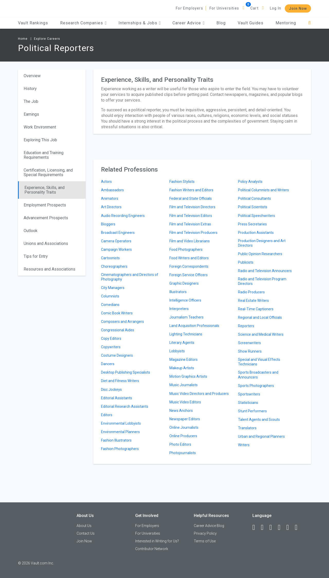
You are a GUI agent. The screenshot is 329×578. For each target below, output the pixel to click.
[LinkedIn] (264, 527)
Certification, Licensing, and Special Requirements (48, 172)
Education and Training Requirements (43, 155)
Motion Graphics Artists (188, 376)
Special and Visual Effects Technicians (259, 361)
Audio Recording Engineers (123, 216)
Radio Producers (251, 292)
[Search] (309, 23)
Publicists (245, 262)
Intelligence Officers (185, 300)
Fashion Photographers (120, 449)
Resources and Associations (49, 269)
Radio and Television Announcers (265, 271)
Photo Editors (180, 444)
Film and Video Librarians (189, 241)
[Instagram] (281, 527)
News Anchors (181, 410)
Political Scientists (252, 207)
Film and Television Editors (190, 216)
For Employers (189, 8)
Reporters (246, 326)
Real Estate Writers (253, 300)
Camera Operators (116, 241)
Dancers (107, 364)
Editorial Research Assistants (124, 406)
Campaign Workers (116, 249)
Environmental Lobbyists (121, 423)
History (30, 88)
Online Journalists (183, 427)
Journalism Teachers (186, 317)
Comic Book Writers (117, 313)
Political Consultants (254, 198)
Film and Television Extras (190, 224)
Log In (275, 8)
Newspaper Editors (184, 419)
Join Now (298, 8)
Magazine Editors (183, 359)
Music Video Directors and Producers (199, 394)
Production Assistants (256, 233)
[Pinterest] (290, 527)
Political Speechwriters (256, 216)
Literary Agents (181, 343)
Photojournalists (182, 453)
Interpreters (179, 309)
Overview (32, 75)
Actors (106, 182)
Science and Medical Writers (261, 334)
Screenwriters (249, 343)
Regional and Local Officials (260, 317)
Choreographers (114, 266)
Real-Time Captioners (255, 309)
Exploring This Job (40, 139)
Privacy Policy (205, 533)
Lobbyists (177, 351)
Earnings (31, 114)
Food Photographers (186, 249)
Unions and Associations (46, 243)
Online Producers (183, 436)
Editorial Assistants (116, 398)
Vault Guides (250, 23)
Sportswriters (249, 394)
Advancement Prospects (46, 217)
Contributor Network (151, 549)
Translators (247, 428)
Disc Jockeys (111, 389)
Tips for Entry (36, 256)
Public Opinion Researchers (260, 254)
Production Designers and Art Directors (262, 243)
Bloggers (108, 224)
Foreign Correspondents (188, 266)
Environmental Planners (120, 432)
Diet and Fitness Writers (120, 381)
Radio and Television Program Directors (262, 281)
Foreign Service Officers (188, 275)
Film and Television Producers (193, 233)
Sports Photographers (256, 386)
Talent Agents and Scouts (259, 419)
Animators (109, 198)
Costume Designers (117, 355)
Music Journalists (183, 385)
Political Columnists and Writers (263, 190)
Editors (106, 415)
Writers (244, 445)
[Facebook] (256, 527)
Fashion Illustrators (116, 440)
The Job (31, 101)
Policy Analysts (250, 182)
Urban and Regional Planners (261, 436)
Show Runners (250, 351)
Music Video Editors (185, 402)
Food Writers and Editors (189, 258)
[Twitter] (273, 527)
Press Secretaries (252, 224)
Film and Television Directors (192, 207)
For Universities (224, 8)
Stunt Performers (252, 411)
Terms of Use (205, 541)
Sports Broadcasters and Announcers (258, 374)
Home (23, 39)
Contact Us (86, 533)
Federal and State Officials (190, 198)
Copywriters (111, 347)
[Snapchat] (298, 527)
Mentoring (286, 23)
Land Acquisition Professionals (194, 326)
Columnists (110, 296)
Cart (254, 8)
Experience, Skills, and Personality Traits (44, 190)
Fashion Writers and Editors (191, 190)
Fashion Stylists (182, 182)
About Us (84, 526)
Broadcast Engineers (118, 233)
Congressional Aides (117, 330)
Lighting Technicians (185, 334)
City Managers (112, 288)
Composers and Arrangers (122, 322)
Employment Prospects (45, 205)
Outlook (31, 230)
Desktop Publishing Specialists (125, 372)
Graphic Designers (184, 283)
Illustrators (178, 292)
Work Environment (40, 127)
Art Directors (111, 207)
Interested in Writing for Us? (157, 541)
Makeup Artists (181, 368)
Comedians (110, 305)
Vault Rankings (33, 23)
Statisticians (248, 403)
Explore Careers (47, 39)
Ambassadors (112, 190)
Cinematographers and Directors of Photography (129, 277)
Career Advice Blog (209, 526)
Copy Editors (111, 338)
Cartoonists (110, 258)
